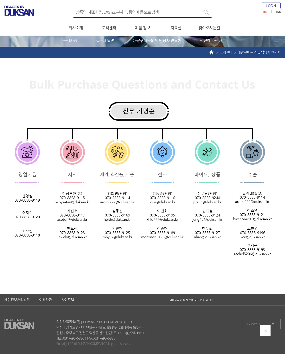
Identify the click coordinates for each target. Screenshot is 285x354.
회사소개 (76, 28)
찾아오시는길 (209, 28)
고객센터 (109, 28)
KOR (265, 12)
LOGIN (271, 6)
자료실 (176, 28)
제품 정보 (142, 28)
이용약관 (45, 299)
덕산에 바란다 (211, 41)
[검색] (206, 12)
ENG (278, 12)
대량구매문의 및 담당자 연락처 (157, 41)
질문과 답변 (105, 41)
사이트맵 (67, 299)
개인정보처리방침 (17, 299)
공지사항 (70, 41)
